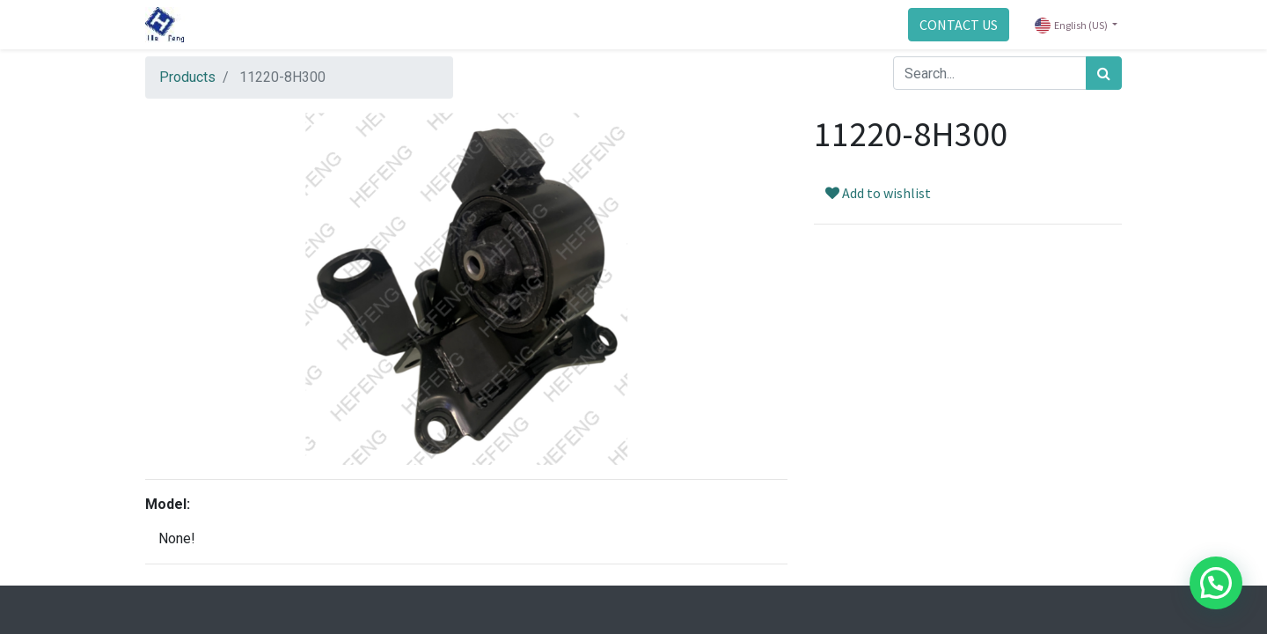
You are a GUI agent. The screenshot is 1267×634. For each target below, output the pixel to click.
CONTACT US (958, 24)
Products (187, 77)
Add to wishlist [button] (878, 193)
